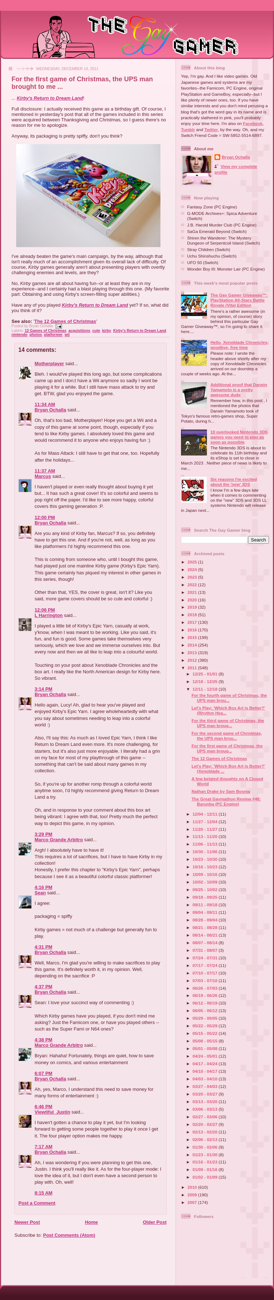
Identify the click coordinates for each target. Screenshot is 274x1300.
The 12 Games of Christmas (65, 321)
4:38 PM (43, 1039)
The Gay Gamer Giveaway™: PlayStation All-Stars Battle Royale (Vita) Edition (239, 300)
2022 (192, 584)
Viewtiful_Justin (52, 1112)
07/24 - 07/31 (205, 957)
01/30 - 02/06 (205, 1147)
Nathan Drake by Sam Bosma (220, 791)
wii (67, 335)
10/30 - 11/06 (205, 851)
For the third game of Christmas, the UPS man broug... (227, 723)
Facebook (253, 123)
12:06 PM (45, 610)
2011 (192, 667)
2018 (192, 614)
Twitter (211, 129)
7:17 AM (43, 1146)
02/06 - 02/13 (205, 1139)
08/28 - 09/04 (205, 919)
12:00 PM (45, 517)
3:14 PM (43, 689)
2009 (192, 1194)
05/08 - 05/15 (205, 1040)
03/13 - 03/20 (205, 1101)
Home (91, 1222)
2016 (192, 629)
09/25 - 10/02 (205, 889)
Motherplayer (49, 363)
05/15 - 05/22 (205, 1033)
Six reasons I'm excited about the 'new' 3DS (234, 482)
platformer (53, 335)
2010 (192, 1187)
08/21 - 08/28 (205, 927)
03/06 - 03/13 (205, 1109)
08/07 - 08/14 (205, 942)
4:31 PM (43, 947)
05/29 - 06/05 (205, 1018)
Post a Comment (37, 1203)
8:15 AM (43, 1193)
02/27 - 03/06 (205, 1116)
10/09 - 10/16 (205, 874)
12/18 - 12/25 (205, 681)
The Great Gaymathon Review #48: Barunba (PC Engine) (226, 801)
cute (96, 331)
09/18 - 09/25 (205, 897)
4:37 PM (43, 986)
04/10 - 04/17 (205, 1071)
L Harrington (49, 615)
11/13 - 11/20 (205, 836)
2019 (192, 607)
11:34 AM (45, 404)
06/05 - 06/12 (205, 1010)
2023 (192, 577)
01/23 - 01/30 (205, 1154)
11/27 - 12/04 (205, 821)
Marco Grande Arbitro (59, 839)
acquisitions (79, 331)
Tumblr (188, 129)
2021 (192, 592)
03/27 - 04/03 (205, 1086)
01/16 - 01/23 (205, 1161)
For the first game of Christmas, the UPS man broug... (226, 748)
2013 (192, 652)
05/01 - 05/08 (205, 1048)
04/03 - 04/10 (205, 1078)
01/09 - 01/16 (205, 1169)
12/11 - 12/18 (205, 689)
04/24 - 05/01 (205, 1056)
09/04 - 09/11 (205, 912)
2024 (192, 569)
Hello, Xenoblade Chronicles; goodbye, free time (240, 345)
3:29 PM (43, 834)
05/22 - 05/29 (205, 1025)
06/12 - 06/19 (205, 1003)
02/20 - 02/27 (205, 1124)
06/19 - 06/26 (205, 995)
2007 (192, 1202)
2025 (192, 562)
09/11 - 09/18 (205, 904)
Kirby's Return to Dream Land (50, 98)
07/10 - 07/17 (205, 973)
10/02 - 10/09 (205, 882)
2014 (192, 645)
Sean (40, 892)
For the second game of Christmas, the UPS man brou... (226, 735)
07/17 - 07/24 (205, 965)
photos (36, 335)
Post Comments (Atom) (69, 1235)
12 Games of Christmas (45, 331)
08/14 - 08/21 (205, 935)
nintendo (19, 335)
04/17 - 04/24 (205, 1063)
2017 (192, 622)
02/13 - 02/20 (205, 1132)
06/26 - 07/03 (205, 988)
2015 (192, 637)
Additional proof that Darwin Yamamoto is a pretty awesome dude (239, 389)
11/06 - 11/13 (205, 844)
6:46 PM (43, 1106)
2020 (192, 599)
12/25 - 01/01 (205, 673)
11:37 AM (45, 471)
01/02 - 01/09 (205, 1177)
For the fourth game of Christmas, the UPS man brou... (229, 698)
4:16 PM (43, 887)
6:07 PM (43, 1073)
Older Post (155, 1222)
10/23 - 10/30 (205, 859)
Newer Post (27, 1222)
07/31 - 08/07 (205, 950)
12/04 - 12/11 (205, 814)
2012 (192, 660)
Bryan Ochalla (50, 410)
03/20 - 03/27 (205, 1094)
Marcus (43, 476)
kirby (106, 331)
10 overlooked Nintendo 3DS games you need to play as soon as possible (239, 436)
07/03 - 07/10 (205, 980)
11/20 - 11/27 (205, 829)
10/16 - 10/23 (205, 866)
